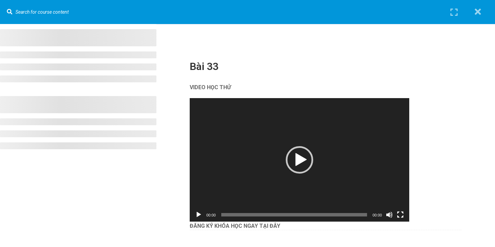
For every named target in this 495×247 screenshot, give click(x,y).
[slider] (297, 214)
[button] (303, 160)
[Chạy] (202, 214)
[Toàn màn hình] (403, 214)
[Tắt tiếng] (392, 214)
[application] (303, 160)
